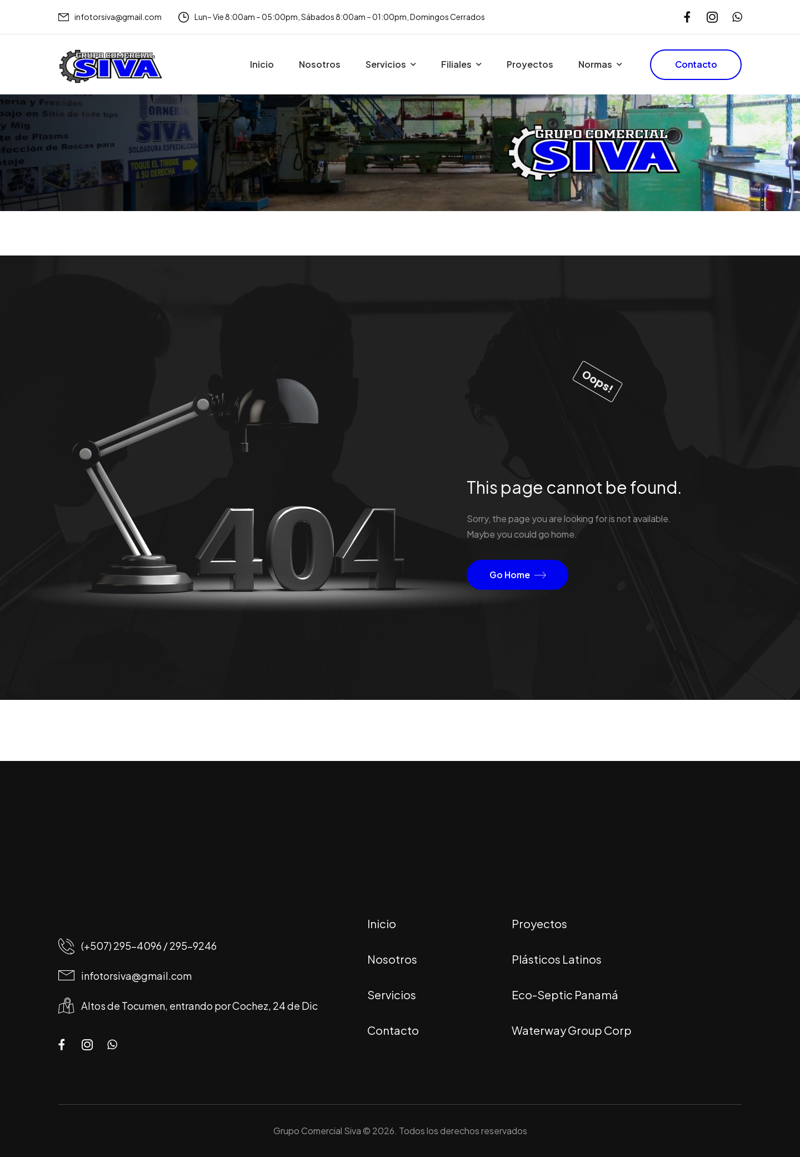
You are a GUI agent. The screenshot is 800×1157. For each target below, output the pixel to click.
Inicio (262, 64)
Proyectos (530, 64)
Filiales (456, 64)
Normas (595, 64)
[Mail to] (110, 17)
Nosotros (320, 64)
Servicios (386, 64)
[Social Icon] (686, 16)
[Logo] (110, 66)
